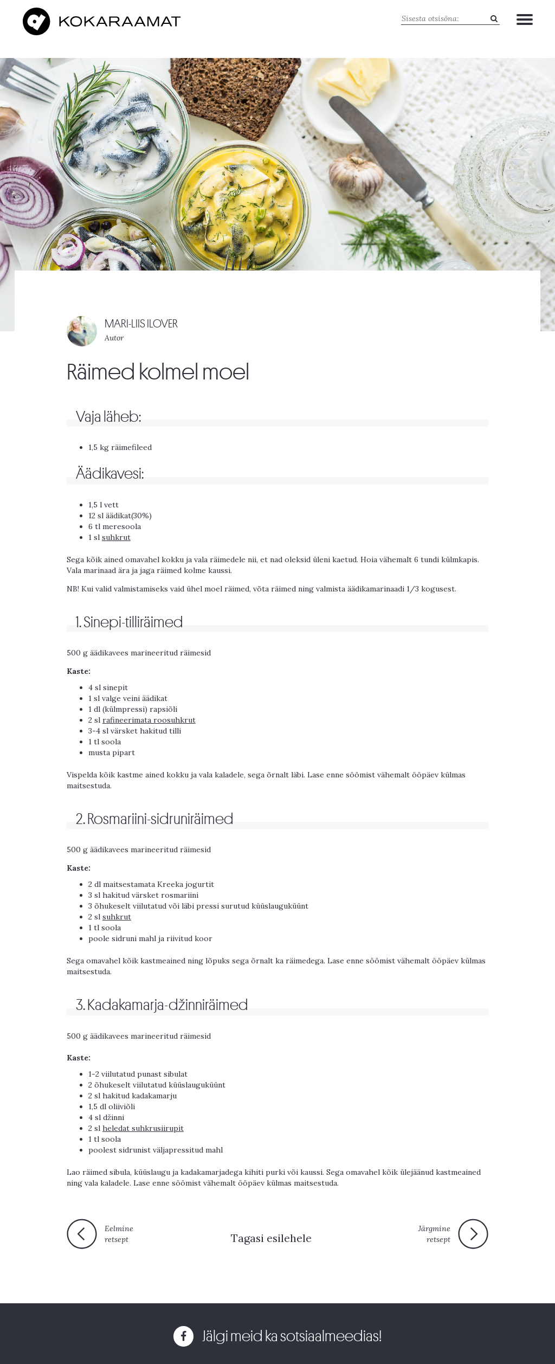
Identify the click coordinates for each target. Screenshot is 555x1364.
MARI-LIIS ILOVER (141, 324)
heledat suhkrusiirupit (143, 1128)
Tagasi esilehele (271, 1238)
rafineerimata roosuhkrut (149, 720)
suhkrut (116, 537)
